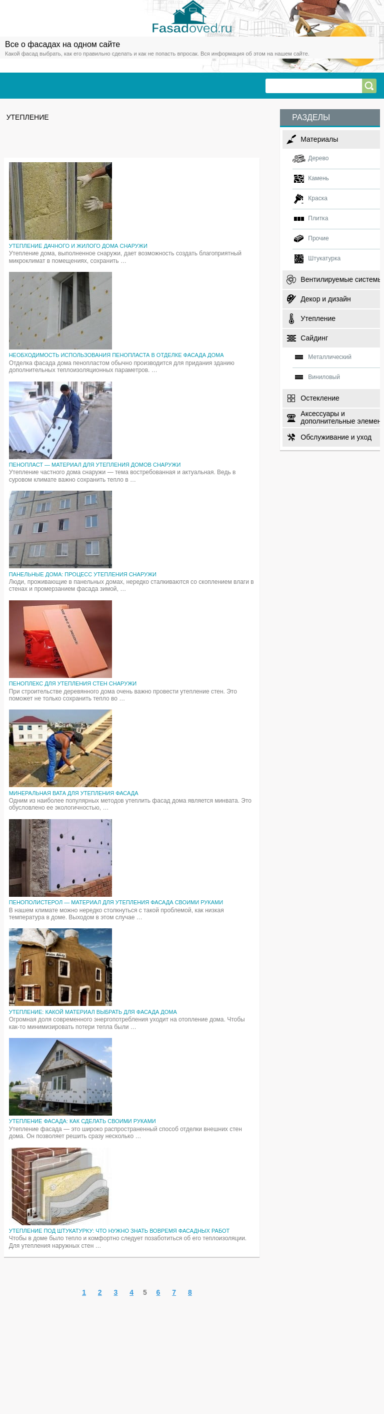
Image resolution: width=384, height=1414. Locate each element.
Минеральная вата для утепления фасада (73, 793)
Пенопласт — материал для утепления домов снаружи (95, 465)
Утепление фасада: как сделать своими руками (82, 1121)
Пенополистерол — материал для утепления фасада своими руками (116, 902)
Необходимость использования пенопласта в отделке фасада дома (116, 355)
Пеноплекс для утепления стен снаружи (73, 683)
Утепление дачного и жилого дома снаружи (78, 246)
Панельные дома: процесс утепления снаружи (82, 574)
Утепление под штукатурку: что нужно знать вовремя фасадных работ (119, 1231)
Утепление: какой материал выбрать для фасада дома (93, 1012)
